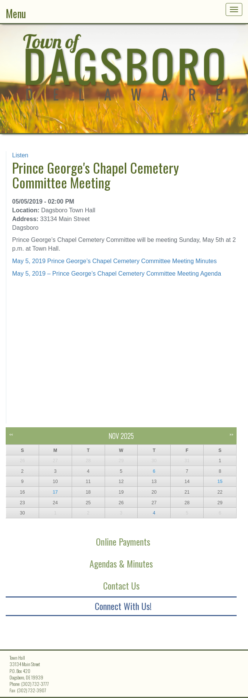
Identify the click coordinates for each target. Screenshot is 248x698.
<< (11, 434)
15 (219, 481)
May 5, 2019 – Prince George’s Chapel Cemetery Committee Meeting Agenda (116, 273)
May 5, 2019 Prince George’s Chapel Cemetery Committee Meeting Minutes (114, 261)
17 (55, 492)
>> (231, 434)
